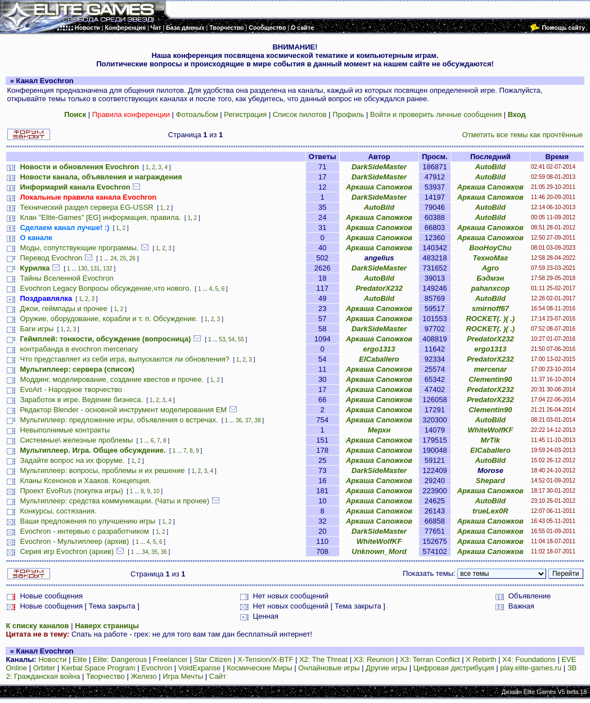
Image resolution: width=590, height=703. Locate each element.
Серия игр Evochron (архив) (67, 551)
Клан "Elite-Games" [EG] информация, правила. (100, 217)
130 (82, 268)
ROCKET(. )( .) (490, 318)
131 (95, 268)
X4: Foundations (529, 659)
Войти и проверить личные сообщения (436, 114)
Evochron (156, 668)
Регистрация (245, 114)
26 (132, 258)
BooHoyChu (490, 248)
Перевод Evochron (51, 258)
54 (231, 339)
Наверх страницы (107, 625)
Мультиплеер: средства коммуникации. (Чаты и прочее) (114, 501)
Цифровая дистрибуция (453, 668)
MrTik (490, 440)
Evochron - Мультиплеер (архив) (74, 541)
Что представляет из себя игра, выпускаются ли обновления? (124, 359)
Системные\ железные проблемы (76, 440)
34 (145, 552)
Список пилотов (300, 114)
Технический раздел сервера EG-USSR (86, 207)
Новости (52, 659)
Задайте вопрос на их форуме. (72, 460)
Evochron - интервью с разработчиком (84, 531)
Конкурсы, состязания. (58, 511)
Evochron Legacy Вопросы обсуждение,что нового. (105, 288)
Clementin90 (490, 379)
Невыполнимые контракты (65, 430)
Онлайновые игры (328, 668)
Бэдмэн (490, 278)
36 (239, 420)
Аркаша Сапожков (379, 187)
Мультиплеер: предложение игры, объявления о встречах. (119, 420)
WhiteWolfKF (491, 430)
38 (257, 420)
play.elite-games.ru (530, 668)
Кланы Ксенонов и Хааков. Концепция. (85, 480)
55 (241, 339)
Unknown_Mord (379, 551)
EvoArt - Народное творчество (71, 389)
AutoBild (490, 167)
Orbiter (44, 668)
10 (156, 491)
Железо (143, 676)
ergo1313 (379, 349)
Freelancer (170, 659)
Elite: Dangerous (120, 659)
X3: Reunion (374, 659)
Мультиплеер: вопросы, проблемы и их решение (102, 470)
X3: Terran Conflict (430, 659)
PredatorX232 (379, 288)
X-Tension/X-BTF (265, 659)
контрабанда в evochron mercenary (79, 349)
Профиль (348, 114)
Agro (490, 268)
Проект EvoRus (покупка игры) (71, 490)
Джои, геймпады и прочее (63, 308)
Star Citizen (213, 659)
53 (222, 339)
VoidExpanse (199, 668)
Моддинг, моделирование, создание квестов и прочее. (112, 379)
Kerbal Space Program (98, 668)
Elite (80, 659)
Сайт (217, 676)
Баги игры (36, 329)
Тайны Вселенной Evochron (66, 278)
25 (123, 258)
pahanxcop (490, 288)
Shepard (490, 480)
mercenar (490, 369)
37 (248, 420)
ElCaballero (379, 359)
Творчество (105, 676)
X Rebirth (481, 659)
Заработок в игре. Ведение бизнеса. (81, 399)
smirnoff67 (490, 308)
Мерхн (379, 430)
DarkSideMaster (379, 167)
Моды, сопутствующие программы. (79, 248)
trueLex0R (490, 511)
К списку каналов (37, 625)
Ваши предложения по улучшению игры (87, 521)
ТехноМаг (490, 258)
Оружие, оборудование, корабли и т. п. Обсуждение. (108, 318)
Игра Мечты (183, 676)
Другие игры (386, 668)
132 (107, 268)
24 (113, 258)
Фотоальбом (197, 114)
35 (154, 552)
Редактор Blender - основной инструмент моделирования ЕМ (123, 409)
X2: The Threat (323, 659)
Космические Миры (259, 668)
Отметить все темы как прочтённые (522, 134)
